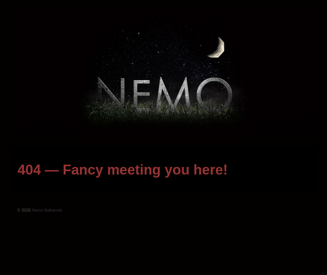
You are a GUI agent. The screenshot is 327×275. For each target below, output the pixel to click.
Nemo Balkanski (47, 210)
